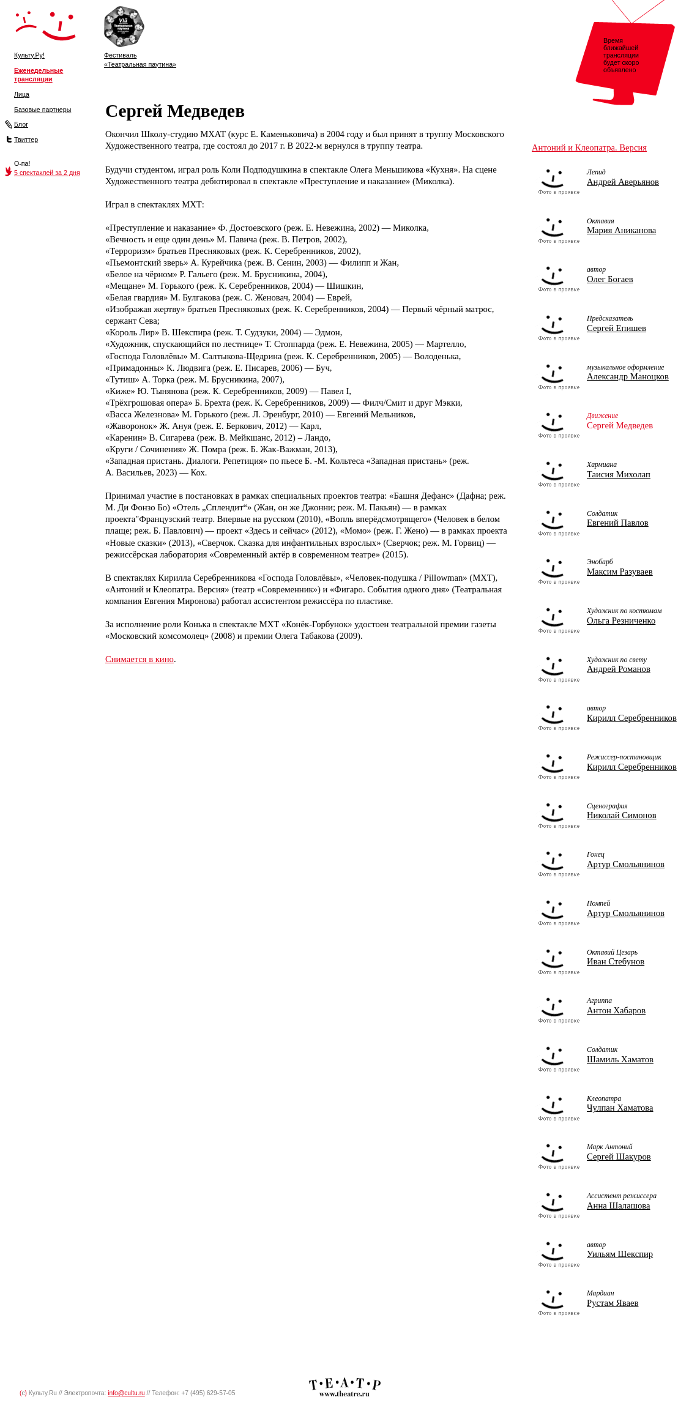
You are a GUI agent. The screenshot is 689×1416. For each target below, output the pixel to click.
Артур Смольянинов (626, 864)
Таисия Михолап (618, 474)
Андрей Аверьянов (623, 182)
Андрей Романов (618, 669)
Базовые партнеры (42, 109)
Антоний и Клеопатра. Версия (589, 147)
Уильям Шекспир (620, 1254)
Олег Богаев (610, 279)
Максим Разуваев (620, 571)
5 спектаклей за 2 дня (47, 172)
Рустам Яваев (612, 1303)
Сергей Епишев (616, 328)
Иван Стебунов (615, 961)
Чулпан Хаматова (620, 1107)
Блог (21, 124)
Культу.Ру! (29, 55)
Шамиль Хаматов (620, 1059)
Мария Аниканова (621, 230)
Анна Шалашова (618, 1205)
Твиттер (26, 139)
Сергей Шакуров (619, 1156)
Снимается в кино (139, 659)
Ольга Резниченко (621, 620)
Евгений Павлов (618, 522)
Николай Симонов (622, 815)
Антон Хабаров (616, 1010)
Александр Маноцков (628, 376)
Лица (21, 94)
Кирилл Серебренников (632, 718)
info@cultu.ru (126, 1393)
